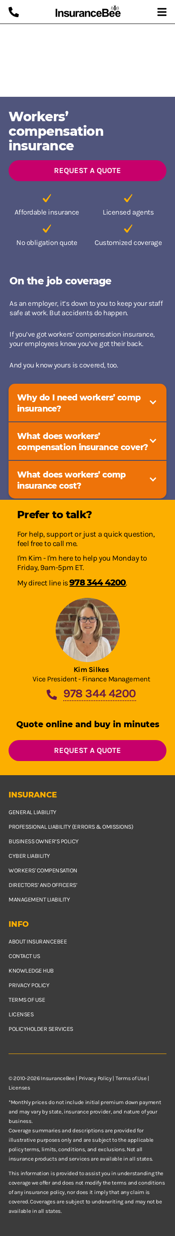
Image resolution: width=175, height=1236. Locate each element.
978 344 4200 (97, 582)
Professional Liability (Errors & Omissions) (71, 826)
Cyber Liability (29, 856)
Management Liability (39, 899)
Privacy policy (29, 985)
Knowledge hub (31, 970)
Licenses (21, 1014)
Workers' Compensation (43, 870)
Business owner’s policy (44, 841)
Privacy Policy (95, 1078)
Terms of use (27, 999)
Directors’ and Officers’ (43, 885)
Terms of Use (131, 1078)
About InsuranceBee (38, 941)
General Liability (32, 812)
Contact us (24, 956)
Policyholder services (41, 1029)
